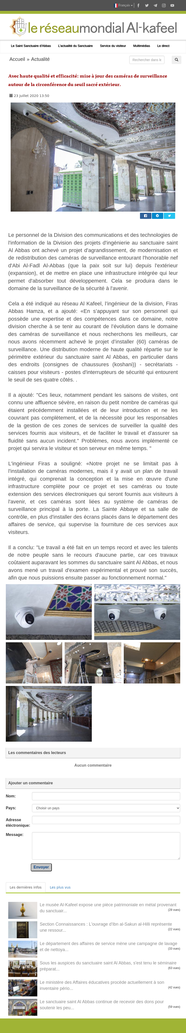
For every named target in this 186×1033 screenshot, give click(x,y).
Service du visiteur (113, 46)
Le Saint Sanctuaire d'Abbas (31, 46)
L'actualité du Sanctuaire (75, 46)
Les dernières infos (26, 887)
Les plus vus (60, 887)
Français (123, 5)
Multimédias (141, 46)
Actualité (40, 59)
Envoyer (41, 867)
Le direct (163, 46)
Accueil (17, 59)
